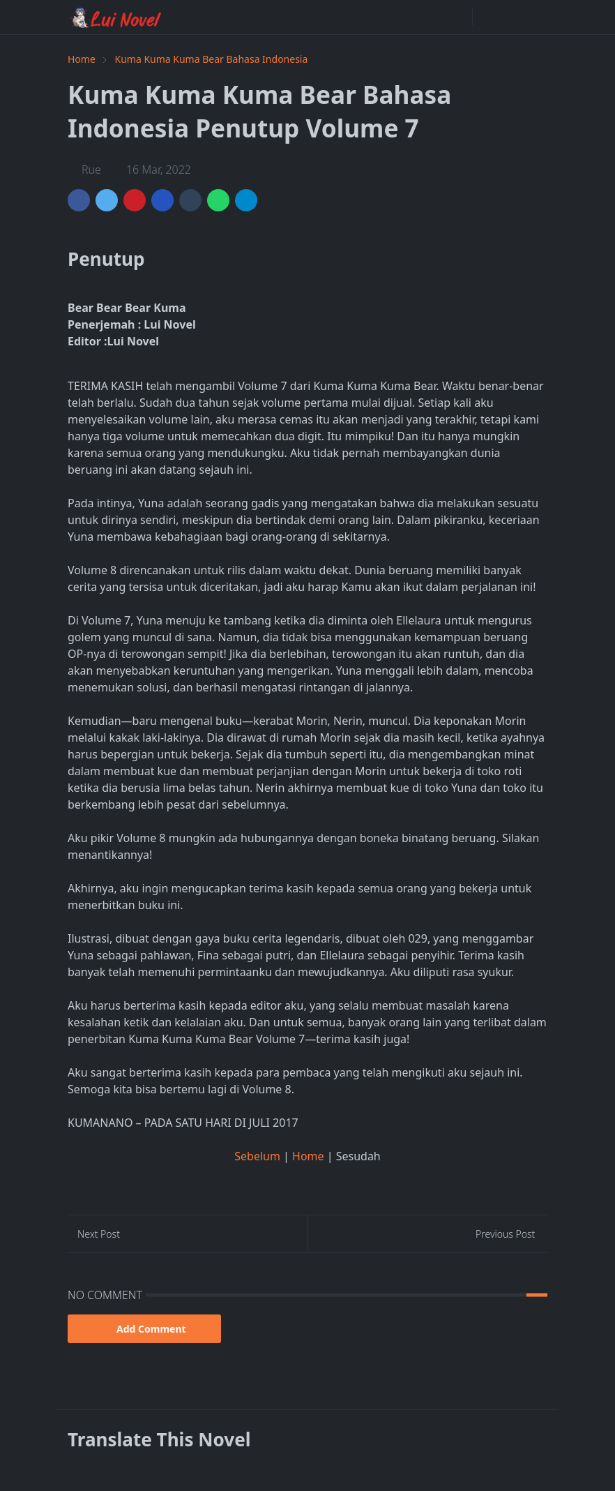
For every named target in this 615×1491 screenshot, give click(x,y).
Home (309, 1156)
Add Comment (144, 1328)
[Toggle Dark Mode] (487, 17)
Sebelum (258, 1156)
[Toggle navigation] (535, 17)
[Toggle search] (511, 16)
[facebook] (458, 16)
